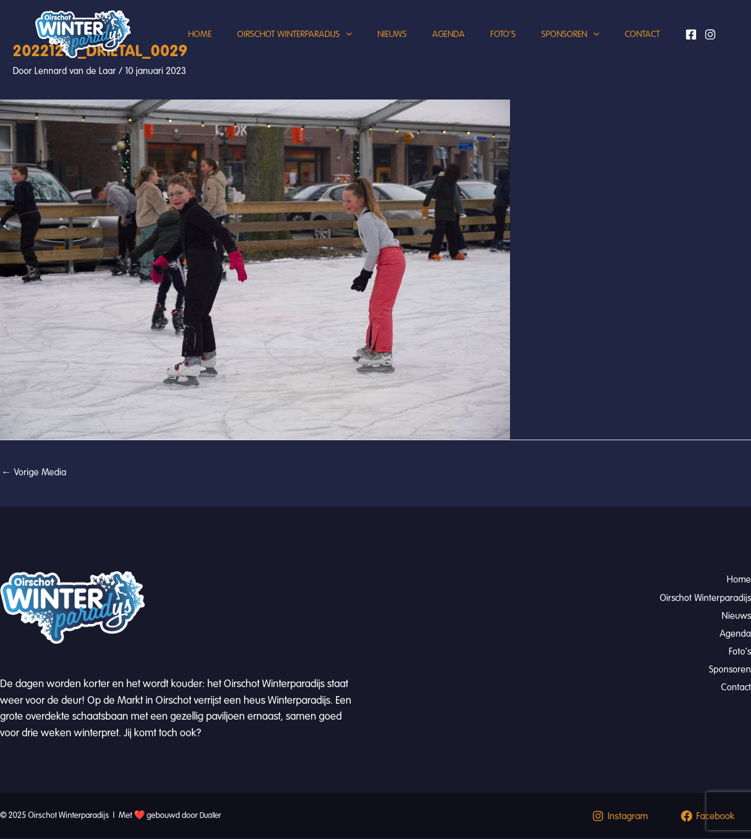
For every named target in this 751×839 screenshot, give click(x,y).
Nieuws (376, 47)
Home (171, 47)
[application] (323, 48)
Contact (176, 143)
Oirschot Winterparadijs (272, 48)
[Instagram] (695, 104)
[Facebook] (691, 87)
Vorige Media (34, 473)
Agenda (439, 47)
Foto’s (500, 47)
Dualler (212, 816)
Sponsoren (573, 48)
